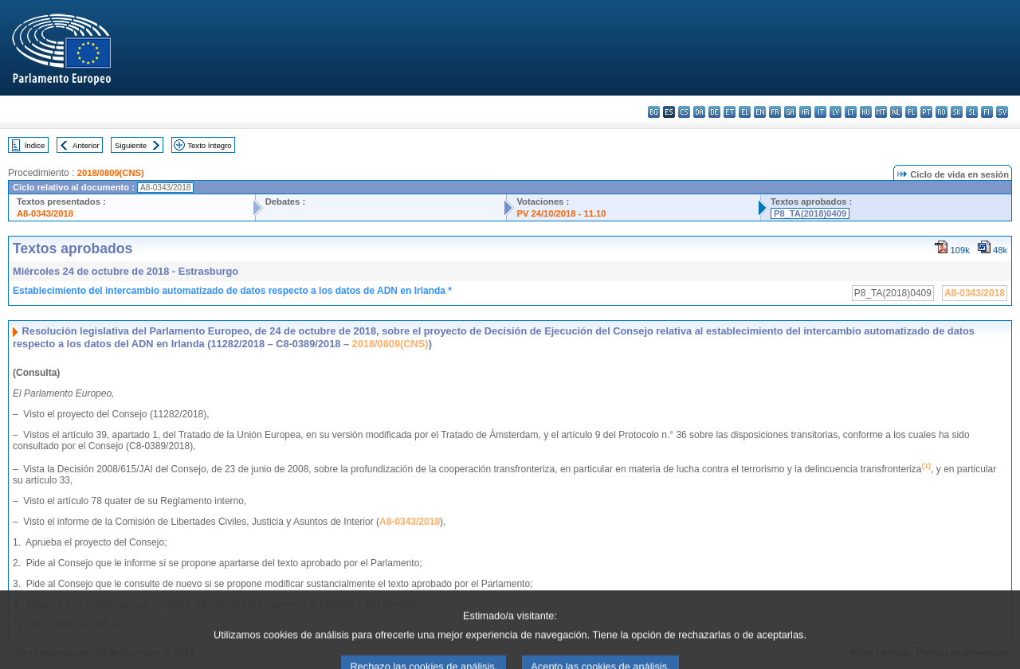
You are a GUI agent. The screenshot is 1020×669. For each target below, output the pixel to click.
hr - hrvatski (805, 112)
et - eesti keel (730, 112)
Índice (35, 145)
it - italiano (820, 112)
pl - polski (911, 112)
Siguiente (131, 145)
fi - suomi (987, 112)
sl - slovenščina (972, 112)
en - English (760, 112)
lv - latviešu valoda (836, 112)
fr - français (775, 112)
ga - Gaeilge (790, 112)
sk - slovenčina (957, 112)
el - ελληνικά (745, 112)
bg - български (654, 112)
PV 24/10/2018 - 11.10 (561, 213)
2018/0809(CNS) (110, 173)
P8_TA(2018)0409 (810, 213)
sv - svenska (1002, 112)
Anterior (86, 145)
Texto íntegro (209, 145)
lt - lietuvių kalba (851, 112)
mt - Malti (881, 112)
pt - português (926, 112)
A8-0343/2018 (45, 213)
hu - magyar (866, 112)
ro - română (941, 112)
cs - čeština (684, 112)
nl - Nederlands (896, 112)
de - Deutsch (714, 112)
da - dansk (699, 112)
